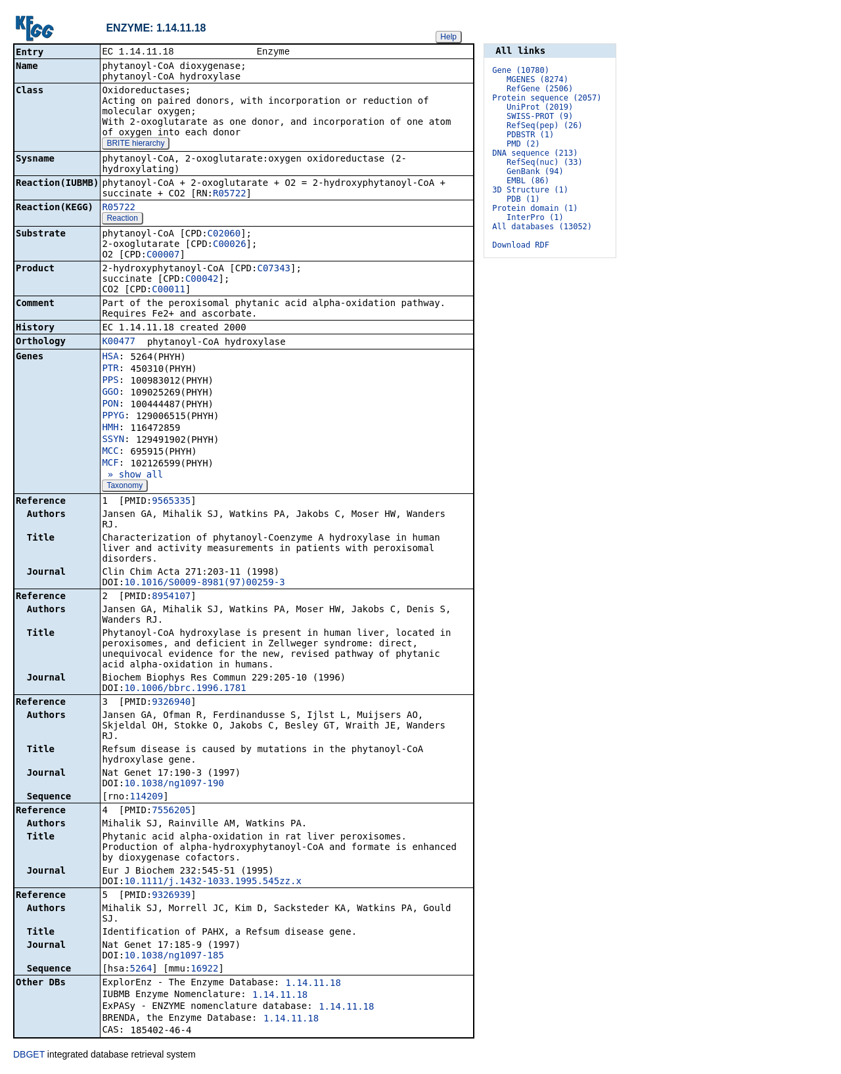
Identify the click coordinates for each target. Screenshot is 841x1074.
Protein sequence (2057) (546, 97)
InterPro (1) (535, 217)
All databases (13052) (542, 226)
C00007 (163, 255)
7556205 (171, 811)
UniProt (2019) (540, 107)
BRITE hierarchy (135, 144)
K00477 (118, 342)
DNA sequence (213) (535, 153)
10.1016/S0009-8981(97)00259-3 (204, 583)
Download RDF (520, 245)
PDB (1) (523, 199)
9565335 (171, 502)
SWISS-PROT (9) (540, 116)
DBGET (29, 1055)
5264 (141, 969)
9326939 (171, 896)
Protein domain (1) (535, 208)
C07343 (273, 269)
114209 (147, 797)
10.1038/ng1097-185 (174, 956)
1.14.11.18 (313, 984)
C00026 (229, 245)
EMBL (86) (528, 180)
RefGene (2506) (540, 88)
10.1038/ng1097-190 (174, 784)
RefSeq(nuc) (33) (545, 162)
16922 (204, 969)
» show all (132, 475)
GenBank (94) (535, 171)
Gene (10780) (520, 70)
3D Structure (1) (530, 189)
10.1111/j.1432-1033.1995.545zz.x (213, 882)
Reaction (121, 219)
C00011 (168, 290)
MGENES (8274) (537, 79)
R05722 (229, 194)
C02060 (224, 234)
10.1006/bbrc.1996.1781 (185, 689)
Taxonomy (124, 486)
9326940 (171, 703)
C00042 (202, 280)
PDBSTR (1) (530, 134)
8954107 (171, 597)
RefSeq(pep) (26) (545, 125)
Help (448, 36)
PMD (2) (523, 143)
